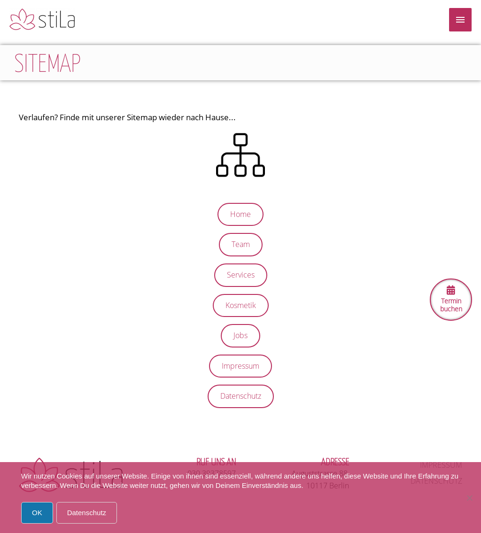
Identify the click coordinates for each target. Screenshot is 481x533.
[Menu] (460, 19)
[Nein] (469, 497)
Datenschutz (86, 513)
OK (37, 513)
